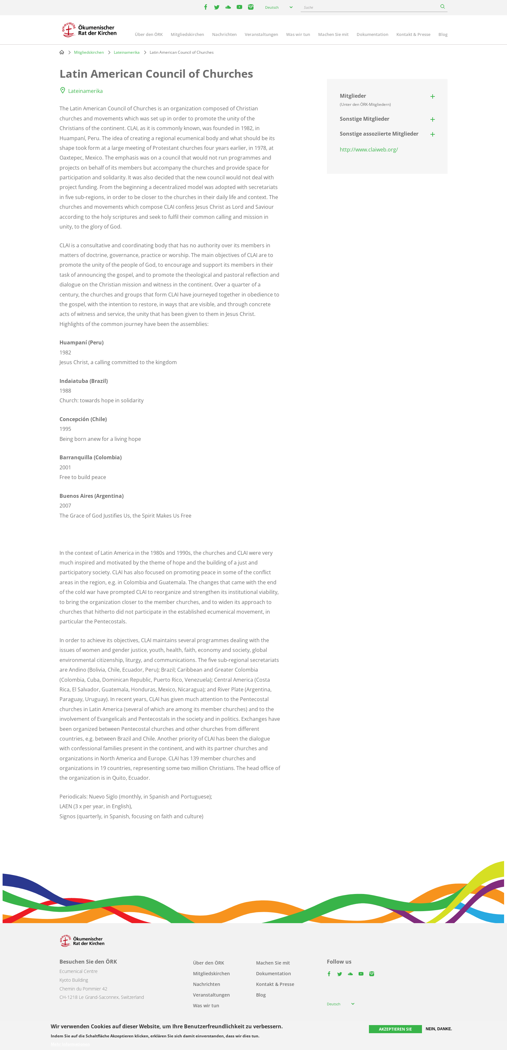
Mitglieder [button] (365, 99)
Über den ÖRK (149, 34)
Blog (443, 34)
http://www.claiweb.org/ (369, 149)
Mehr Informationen (70, 1044)
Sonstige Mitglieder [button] (364, 118)
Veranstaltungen (261, 34)
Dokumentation (372, 34)
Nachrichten (224, 34)
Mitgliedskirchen (187, 34)
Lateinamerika (127, 52)
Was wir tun (298, 34)
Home (61, 52)
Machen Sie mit (333, 34)
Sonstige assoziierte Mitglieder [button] (379, 133)
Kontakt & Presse (413, 34)
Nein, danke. (439, 1029)
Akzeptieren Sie (395, 1029)
